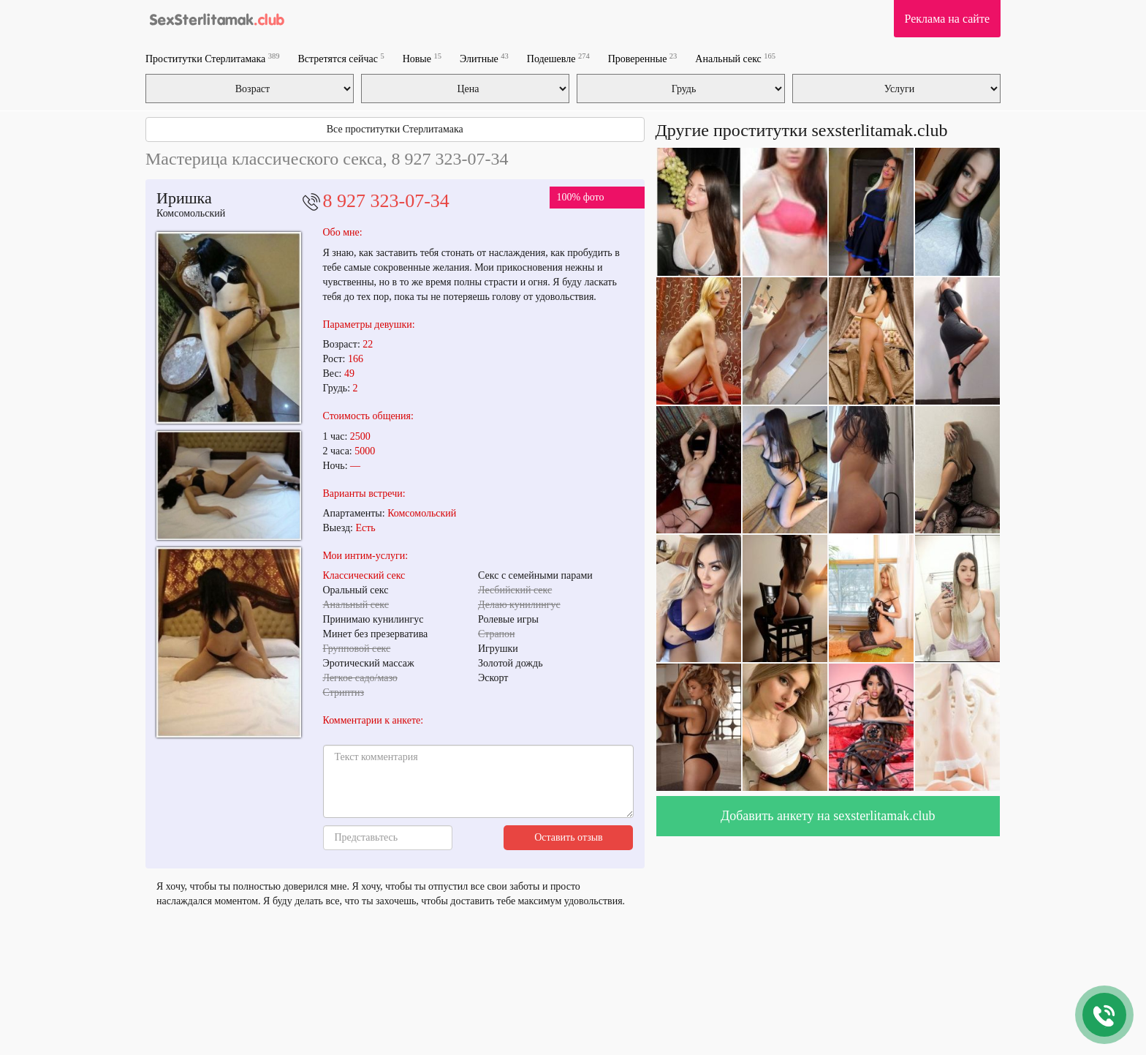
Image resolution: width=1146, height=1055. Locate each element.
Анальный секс (735, 58)
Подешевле (558, 58)
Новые (422, 58)
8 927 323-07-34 (386, 200)
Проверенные (643, 58)
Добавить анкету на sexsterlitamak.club (828, 815)
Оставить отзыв (568, 837)
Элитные (484, 58)
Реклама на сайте (947, 18)
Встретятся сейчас (340, 58)
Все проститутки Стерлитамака (395, 129)
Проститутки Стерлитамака (212, 58)
